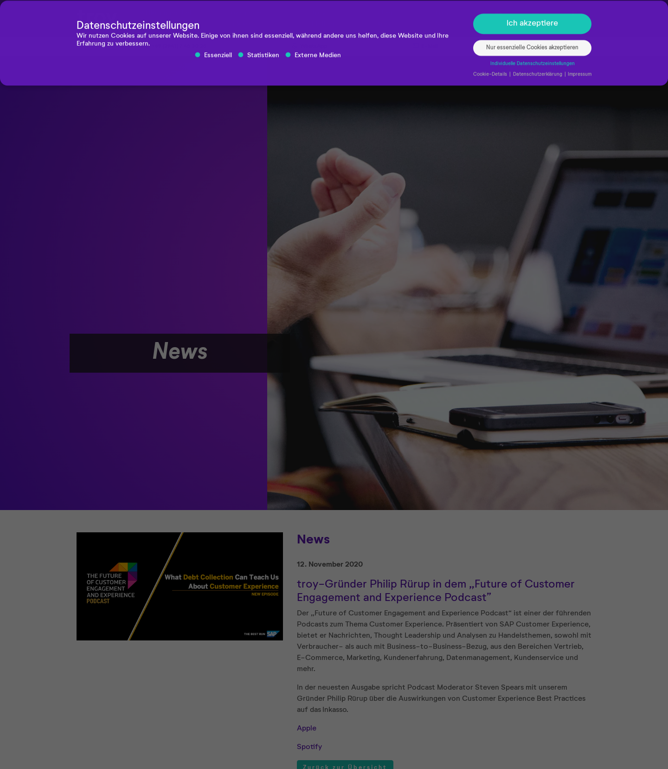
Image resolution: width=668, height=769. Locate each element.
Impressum (579, 76)
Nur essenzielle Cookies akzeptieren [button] (532, 50)
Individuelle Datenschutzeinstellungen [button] (532, 66)
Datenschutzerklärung (538, 76)
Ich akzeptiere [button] (532, 25)
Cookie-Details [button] (490, 76)
